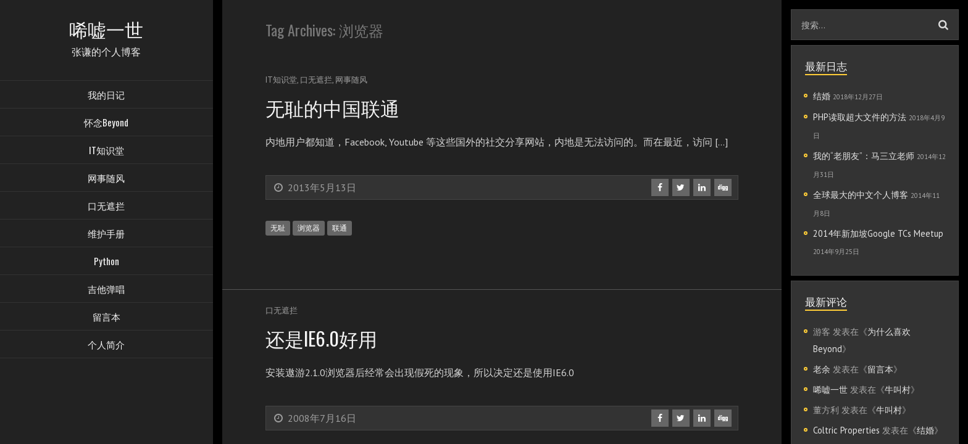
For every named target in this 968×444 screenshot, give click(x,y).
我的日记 (106, 95)
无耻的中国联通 (334, 106)
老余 (821, 369)
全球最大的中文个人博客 (860, 194)
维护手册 (106, 234)
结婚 (821, 96)
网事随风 (106, 179)
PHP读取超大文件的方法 (859, 117)
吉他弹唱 (106, 290)
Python (106, 262)
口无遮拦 (106, 206)
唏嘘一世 (830, 389)
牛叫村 (898, 389)
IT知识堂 (106, 151)
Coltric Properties (846, 430)
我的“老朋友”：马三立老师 (863, 156)
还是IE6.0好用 (323, 337)
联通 (339, 227)
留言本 (106, 317)
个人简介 (106, 345)
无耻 (277, 227)
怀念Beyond (106, 123)
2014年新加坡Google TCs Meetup (878, 233)
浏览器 (309, 227)
